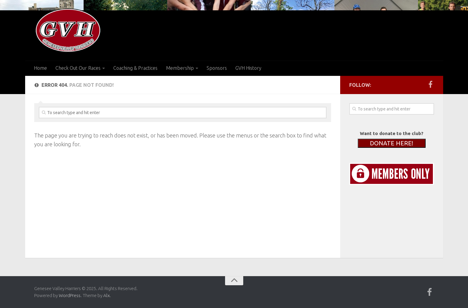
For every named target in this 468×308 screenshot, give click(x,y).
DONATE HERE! (391, 143)
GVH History (248, 68)
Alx (106, 295)
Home (40, 68)
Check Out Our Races (78, 68)
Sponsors (217, 68)
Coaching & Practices (135, 68)
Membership (180, 68)
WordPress (70, 295)
